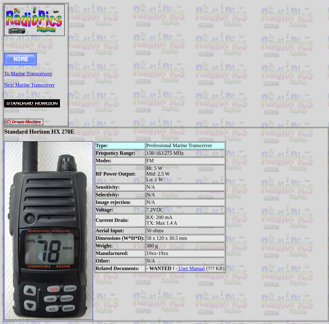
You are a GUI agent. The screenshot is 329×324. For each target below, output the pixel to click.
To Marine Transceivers (28, 73)
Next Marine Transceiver (29, 85)
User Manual (191, 268)
